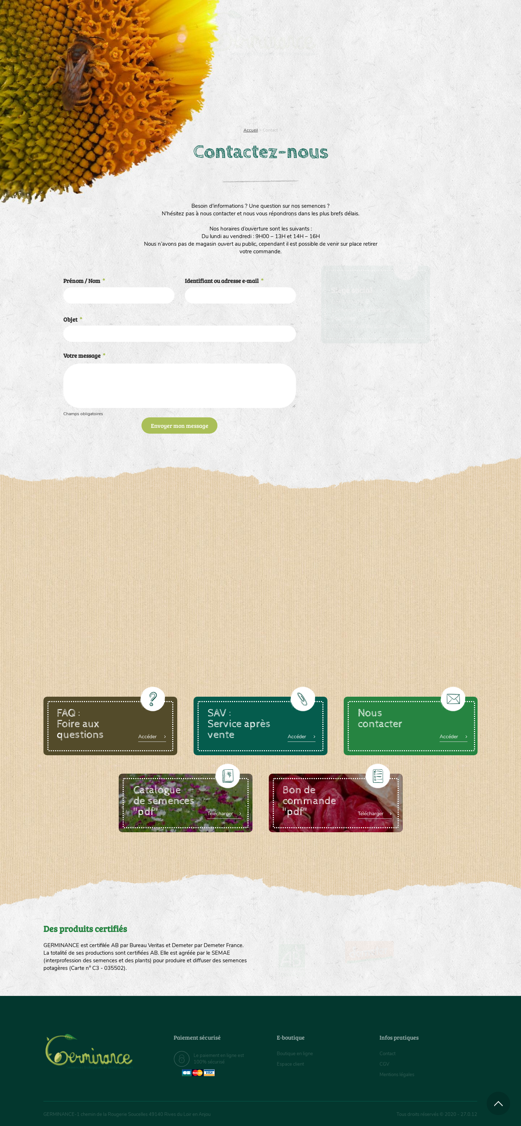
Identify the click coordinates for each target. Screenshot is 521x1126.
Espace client (291, 1064)
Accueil (250, 130)
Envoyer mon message (179, 425)
